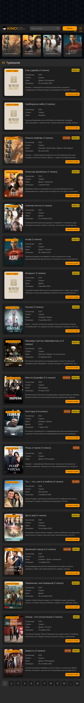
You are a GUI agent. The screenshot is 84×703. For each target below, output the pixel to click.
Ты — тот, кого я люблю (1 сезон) (44, 481)
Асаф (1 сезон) (33, 239)
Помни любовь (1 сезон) (39, 138)
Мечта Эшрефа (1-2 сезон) (40, 377)
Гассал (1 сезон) (34, 307)
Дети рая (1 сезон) (35, 515)
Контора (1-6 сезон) (36, 411)
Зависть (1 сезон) (35, 650)
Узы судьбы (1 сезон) (37, 70)
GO (16, 28)
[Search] (57, 28)
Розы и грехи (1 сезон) (38, 447)
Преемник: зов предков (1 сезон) (44, 583)
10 (64, 683)
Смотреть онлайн (72, 94)
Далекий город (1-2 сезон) (40, 549)
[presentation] (75, 31)
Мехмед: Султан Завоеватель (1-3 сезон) (44, 342)
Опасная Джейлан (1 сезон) (41, 171)
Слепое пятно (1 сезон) (38, 205)
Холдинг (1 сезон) (35, 273)
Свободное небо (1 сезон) (40, 104)
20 (77, 683)
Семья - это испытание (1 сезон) (43, 617)
